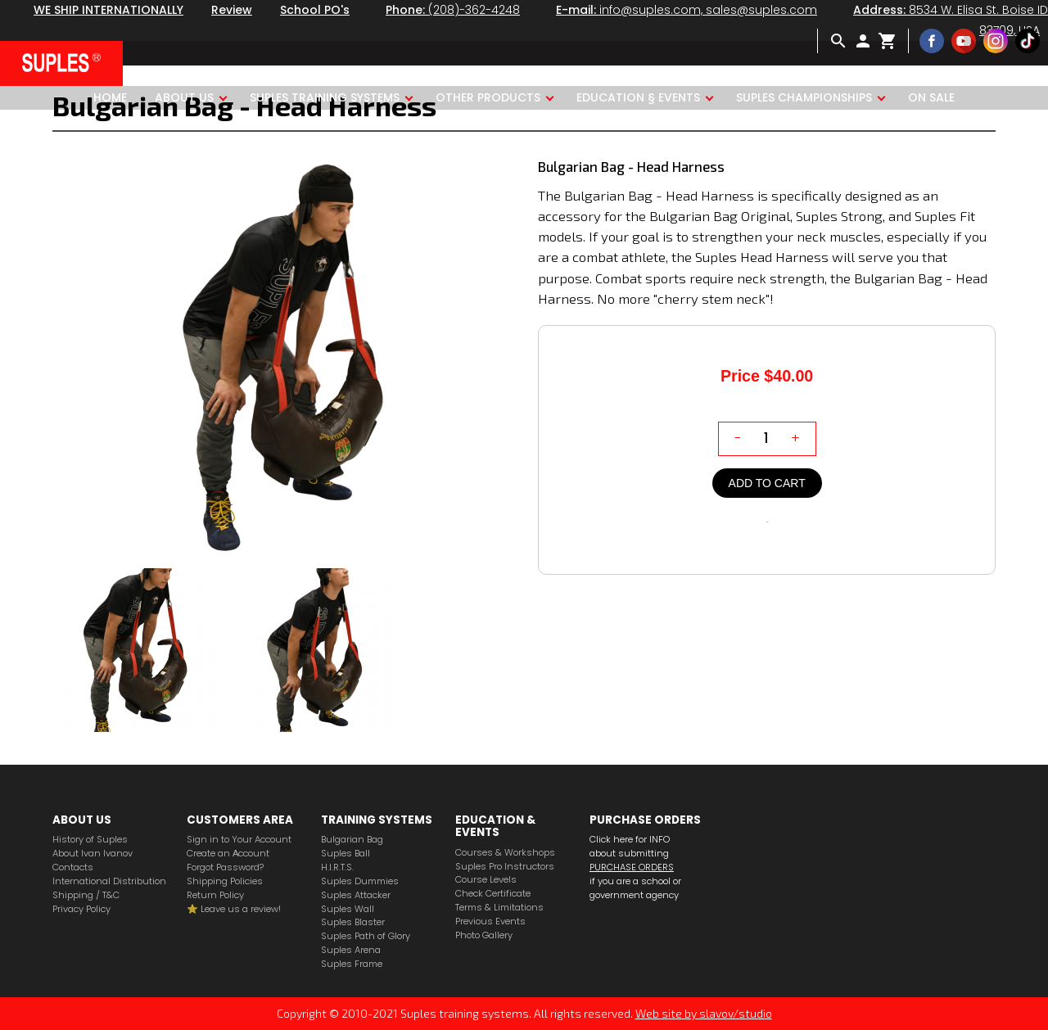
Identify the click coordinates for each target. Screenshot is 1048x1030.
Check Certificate (493, 893)
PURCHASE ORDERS (632, 867)
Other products (488, 97)
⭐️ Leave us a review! (234, 909)
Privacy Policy (81, 909)
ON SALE (931, 97)
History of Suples (90, 839)
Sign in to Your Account (239, 839)
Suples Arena (351, 950)
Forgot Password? (225, 867)
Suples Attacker (356, 895)
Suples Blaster (353, 922)
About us (184, 97)
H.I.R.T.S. (337, 867)
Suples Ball (345, 853)
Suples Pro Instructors (504, 866)
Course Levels (486, 879)
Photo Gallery (484, 935)
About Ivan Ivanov (92, 853)
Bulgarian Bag (352, 839)
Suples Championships (804, 97)
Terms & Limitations (499, 907)
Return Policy (215, 895)
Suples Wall (347, 909)
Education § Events (638, 97)
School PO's (315, 10)
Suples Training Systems (325, 97)
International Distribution (109, 881)
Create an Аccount (228, 853)
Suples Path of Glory (365, 936)
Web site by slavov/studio (703, 1013)
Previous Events (490, 921)
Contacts (72, 867)
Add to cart (767, 483)
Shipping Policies (225, 881)
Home (110, 97)
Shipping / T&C (86, 895)
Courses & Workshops (505, 852)
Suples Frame (351, 964)
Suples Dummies (360, 881)
